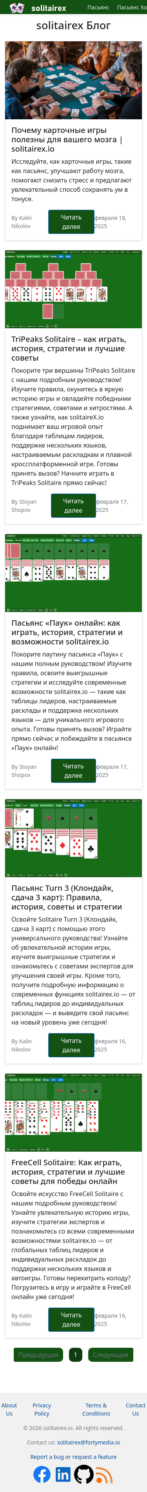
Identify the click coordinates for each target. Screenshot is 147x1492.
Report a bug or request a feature (73, 1456)
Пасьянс (98, 7)
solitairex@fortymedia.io (88, 1442)
